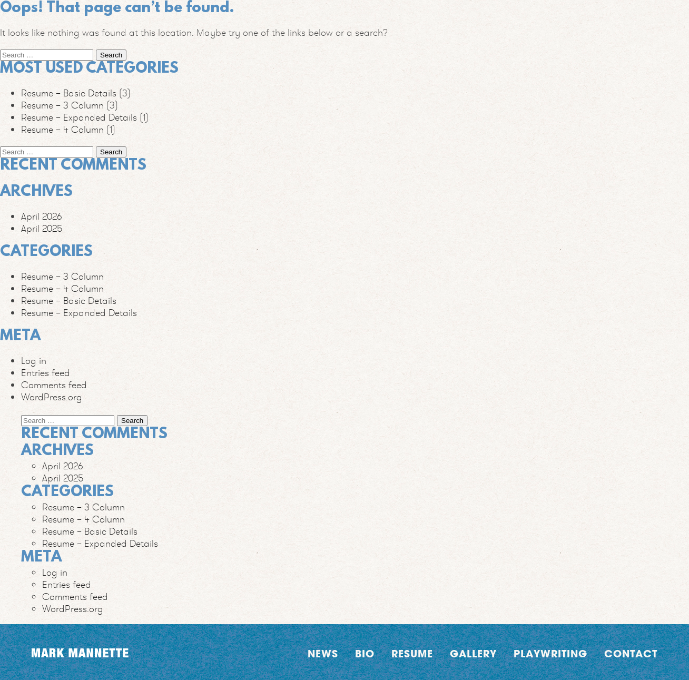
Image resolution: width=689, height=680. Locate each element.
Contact (630, 653)
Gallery (473, 653)
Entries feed (45, 373)
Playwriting (550, 653)
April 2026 (41, 216)
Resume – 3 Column (62, 105)
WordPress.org (51, 397)
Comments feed (54, 385)
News (323, 653)
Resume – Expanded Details (79, 117)
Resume (412, 653)
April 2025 (41, 228)
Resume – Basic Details (68, 93)
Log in (33, 360)
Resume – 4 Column (62, 129)
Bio (365, 653)
